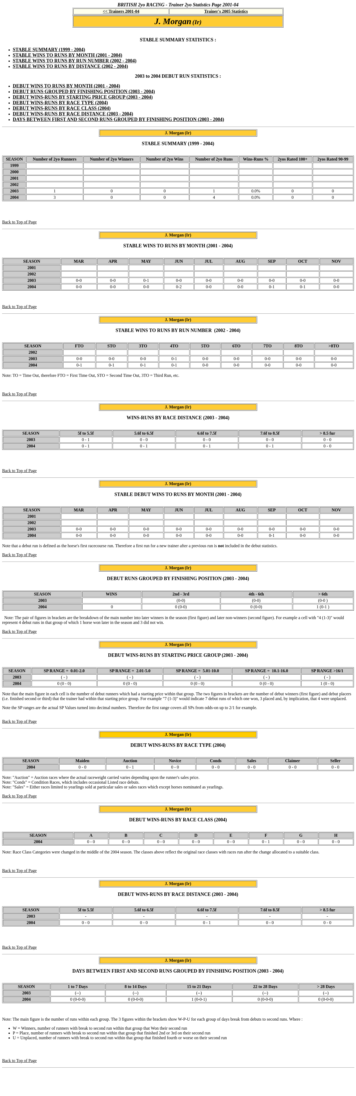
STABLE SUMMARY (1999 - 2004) (49, 49)
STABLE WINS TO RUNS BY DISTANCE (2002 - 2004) (70, 66)
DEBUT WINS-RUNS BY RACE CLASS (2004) (62, 108)
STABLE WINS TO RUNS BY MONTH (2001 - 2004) (67, 55)
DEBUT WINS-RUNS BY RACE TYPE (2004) (60, 102)
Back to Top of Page (19, 222)
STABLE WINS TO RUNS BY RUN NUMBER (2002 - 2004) (75, 60)
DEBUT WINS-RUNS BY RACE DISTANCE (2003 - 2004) (73, 113)
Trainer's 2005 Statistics (226, 11)
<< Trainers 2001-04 (121, 11)
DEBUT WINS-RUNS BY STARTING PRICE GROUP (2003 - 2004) (83, 97)
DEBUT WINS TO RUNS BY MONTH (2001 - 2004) (66, 86)
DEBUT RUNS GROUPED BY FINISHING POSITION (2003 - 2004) (84, 91)
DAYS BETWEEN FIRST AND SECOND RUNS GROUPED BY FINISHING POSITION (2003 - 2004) (118, 119)
